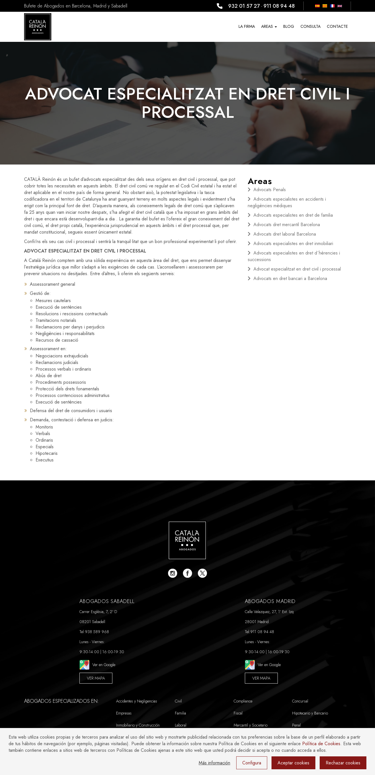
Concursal (300, 701)
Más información (214, 763)
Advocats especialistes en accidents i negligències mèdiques (287, 202)
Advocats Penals (269, 189)
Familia (180, 713)
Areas (269, 26)
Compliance (243, 701)
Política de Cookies (321, 743)
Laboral (180, 725)
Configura (251, 763)
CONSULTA (310, 26)
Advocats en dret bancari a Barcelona (290, 278)
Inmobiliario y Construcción (138, 725)
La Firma (247, 26)
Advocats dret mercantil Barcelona (286, 224)
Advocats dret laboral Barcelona (284, 234)
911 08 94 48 (279, 6)
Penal (296, 725)
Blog (288, 26)
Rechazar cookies (343, 763)
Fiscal (238, 713)
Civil (178, 701)
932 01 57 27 (244, 6)
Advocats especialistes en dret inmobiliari (293, 243)
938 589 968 (97, 632)
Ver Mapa (96, 678)
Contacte (337, 26)
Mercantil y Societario (250, 725)
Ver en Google (97, 665)
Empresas (124, 713)
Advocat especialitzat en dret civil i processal (297, 269)
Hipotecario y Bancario (310, 713)
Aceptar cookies (293, 763)
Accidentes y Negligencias (136, 701)
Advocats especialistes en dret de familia (293, 215)
